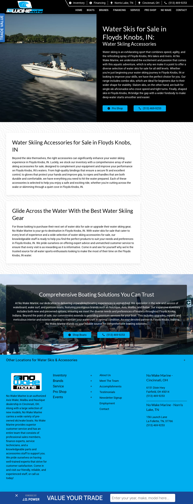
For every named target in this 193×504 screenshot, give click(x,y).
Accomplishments (110, 386)
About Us (105, 375)
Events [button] (58, 397)
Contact (181, 10)
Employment (107, 403)
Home (78, 10)
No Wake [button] (166, 10)
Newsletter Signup (111, 397)
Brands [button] (104, 10)
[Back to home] (24, 7)
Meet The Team (109, 380)
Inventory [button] (60, 375)
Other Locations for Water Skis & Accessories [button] (42, 360)
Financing (119, 10)
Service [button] (135, 10)
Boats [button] (91, 10)
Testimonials (107, 392)
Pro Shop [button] (150, 10)
